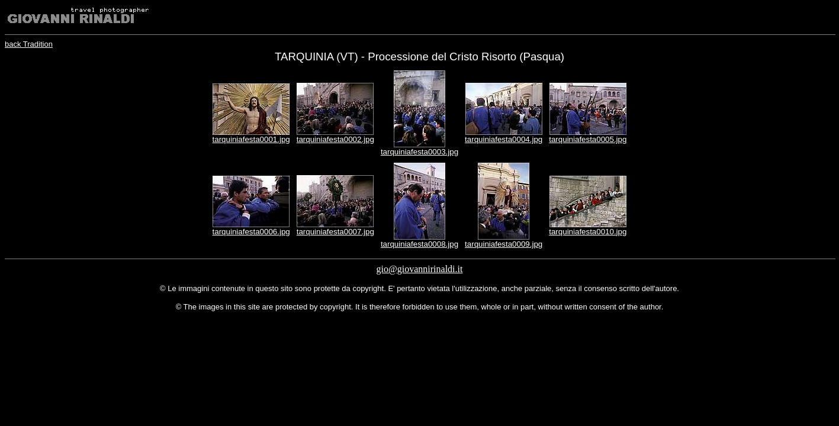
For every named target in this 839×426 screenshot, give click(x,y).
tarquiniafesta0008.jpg (419, 244)
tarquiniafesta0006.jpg (251, 231)
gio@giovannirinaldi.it (420, 269)
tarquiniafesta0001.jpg (251, 139)
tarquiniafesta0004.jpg (503, 139)
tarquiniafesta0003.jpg (419, 151)
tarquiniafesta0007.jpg (335, 231)
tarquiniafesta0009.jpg (503, 244)
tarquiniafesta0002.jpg (335, 139)
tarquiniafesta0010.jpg (587, 231)
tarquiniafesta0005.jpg (587, 139)
